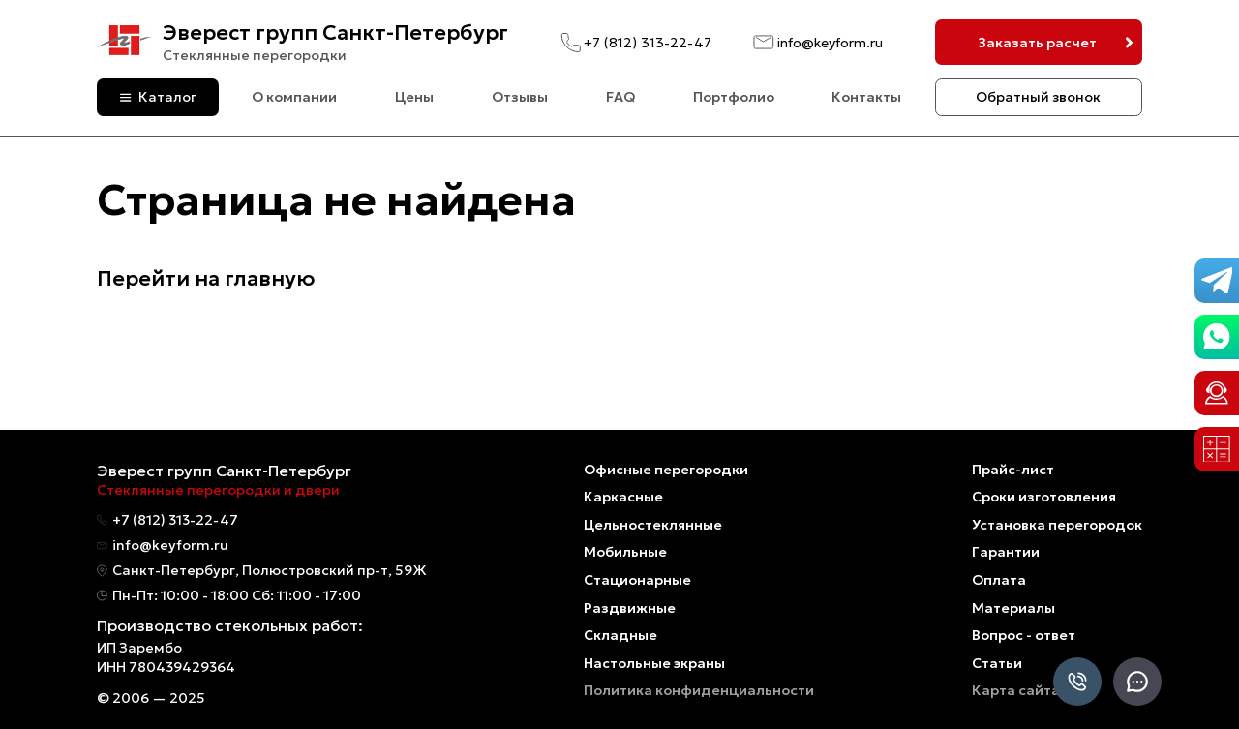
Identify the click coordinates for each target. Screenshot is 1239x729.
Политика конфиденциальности (699, 690)
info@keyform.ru (830, 42)
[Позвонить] (1077, 683)
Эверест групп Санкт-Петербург (335, 32)
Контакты (866, 97)
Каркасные (623, 496)
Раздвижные (630, 608)
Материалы (1013, 608)
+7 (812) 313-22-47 (647, 42)
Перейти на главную (206, 278)
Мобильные (625, 552)
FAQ (620, 97)
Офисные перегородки (666, 469)
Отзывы (520, 97)
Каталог (167, 97)
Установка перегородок (1057, 524)
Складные (620, 635)
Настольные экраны (654, 663)
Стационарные (637, 580)
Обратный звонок (1038, 97)
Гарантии (1006, 552)
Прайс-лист (1013, 469)
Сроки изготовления (1044, 496)
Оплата (999, 580)
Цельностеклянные (653, 524)
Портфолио (733, 97)
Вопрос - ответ (1023, 635)
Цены (414, 97)
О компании (294, 97)
